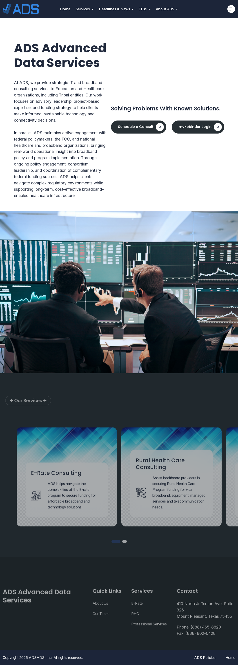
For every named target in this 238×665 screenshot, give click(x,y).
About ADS (167, 9)
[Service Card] (67, 485)
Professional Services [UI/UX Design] (149, 633)
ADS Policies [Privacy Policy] (205, 657)
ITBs (144, 9)
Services (84, 9)
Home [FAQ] (230, 657)
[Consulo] (21, 9)
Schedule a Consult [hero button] (141, 129)
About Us (100, 612)
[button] (115, 550)
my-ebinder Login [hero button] (200, 129)
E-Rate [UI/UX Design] (137, 612)
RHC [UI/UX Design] (135, 622)
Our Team (101, 622)
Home (65, 9)
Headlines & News (116, 9)
